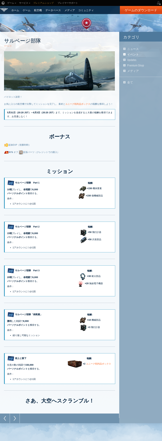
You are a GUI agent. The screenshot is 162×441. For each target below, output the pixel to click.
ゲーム (26, 10)
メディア (69, 10)
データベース (53, 10)
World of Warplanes (4, 10)
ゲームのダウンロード (141, 10)
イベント (133, 54)
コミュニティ (86, 10)
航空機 (38, 10)
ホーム (15, 10)
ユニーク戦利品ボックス (77, 104)
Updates (131, 60)
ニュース (133, 49)
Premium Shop (135, 65)
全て (130, 82)
